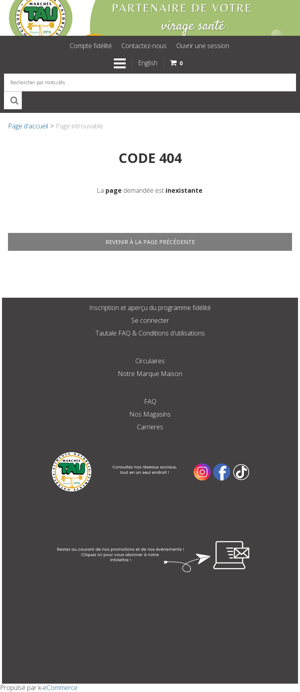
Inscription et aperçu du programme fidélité (150, 307)
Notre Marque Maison (150, 373)
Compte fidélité (91, 45)
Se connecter (150, 320)
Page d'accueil (28, 126)
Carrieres (150, 427)
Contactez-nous (144, 45)
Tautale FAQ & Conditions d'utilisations (150, 333)
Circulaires (150, 361)
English (148, 62)
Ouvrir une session (202, 45)
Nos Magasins (150, 414)
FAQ (150, 401)
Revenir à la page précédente (150, 242)
